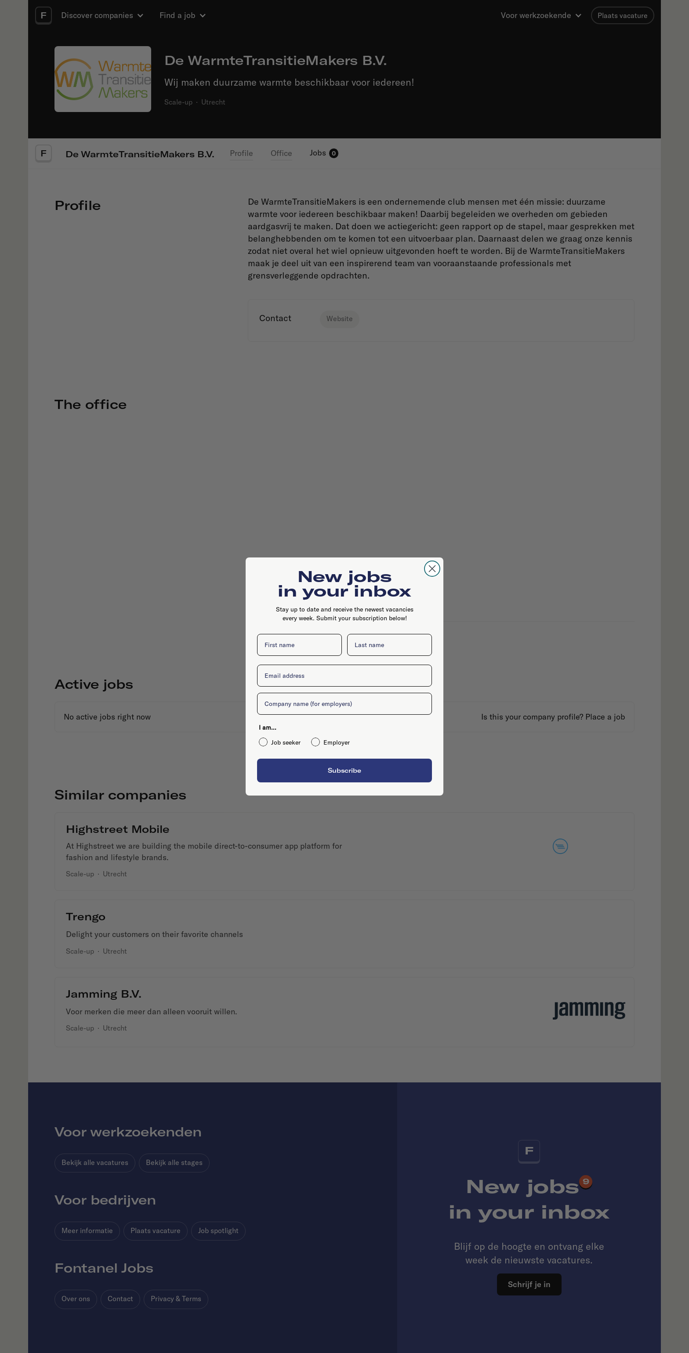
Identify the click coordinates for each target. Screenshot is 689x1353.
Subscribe (344, 770)
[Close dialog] (432, 568)
